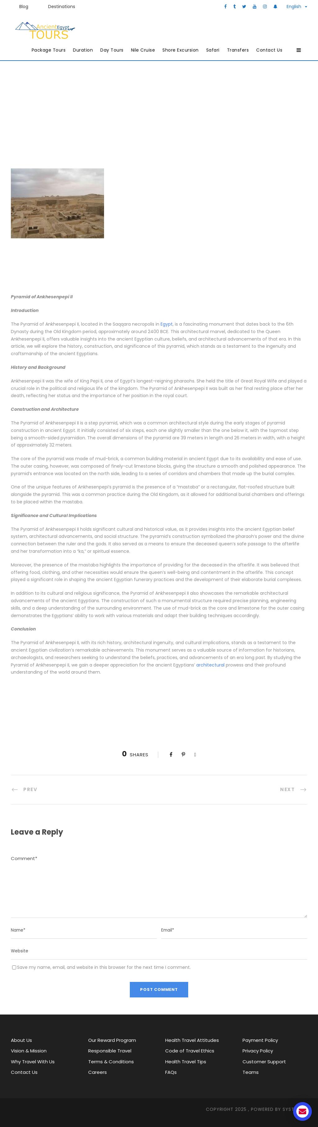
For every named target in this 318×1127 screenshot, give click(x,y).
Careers (97, 1072)
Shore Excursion (180, 50)
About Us (21, 1040)
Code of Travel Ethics (189, 1050)
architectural (210, 665)
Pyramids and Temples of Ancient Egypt (222, 117)
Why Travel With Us (33, 1061)
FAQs (171, 1072)
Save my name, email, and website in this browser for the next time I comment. (104, 967)
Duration (83, 50)
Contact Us (269, 50)
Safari (213, 50)
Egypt (167, 324)
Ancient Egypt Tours (50, 117)
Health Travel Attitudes (192, 1040)
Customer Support (264, 1061)
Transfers (238, 50)
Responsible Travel (109, 1050)
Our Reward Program (112, 1040)
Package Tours (49, 50)
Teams (251, 1072)
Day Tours (112, 50)
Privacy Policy (258, 1050)
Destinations (61, 6)
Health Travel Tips (185, 1061)
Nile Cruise (143, 50)
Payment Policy (260, 1040)
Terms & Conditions (111, 1061)
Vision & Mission (29, 1050)
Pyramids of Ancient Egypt (128, 117)
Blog (23, 6)
